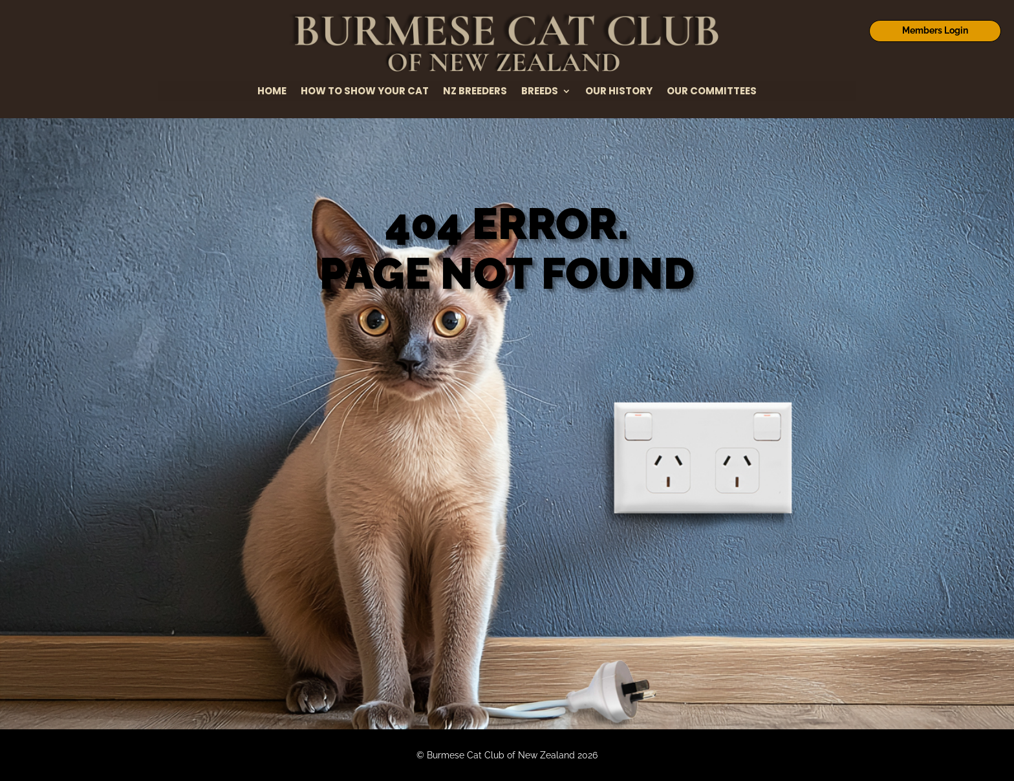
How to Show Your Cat (365, 92)
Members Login (935, 30)
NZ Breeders (475, 92)
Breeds (539, 92)
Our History (619, 92)
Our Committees (712, 92)
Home (271, 92)
